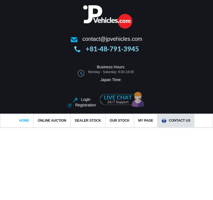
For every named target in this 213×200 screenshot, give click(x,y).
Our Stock (120, 120)
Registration (82, 105)
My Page (145, 120)
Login (81, 99)
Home (24, 120)
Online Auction (52, 120)
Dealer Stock (88, 120)
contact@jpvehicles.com (112, 39)
